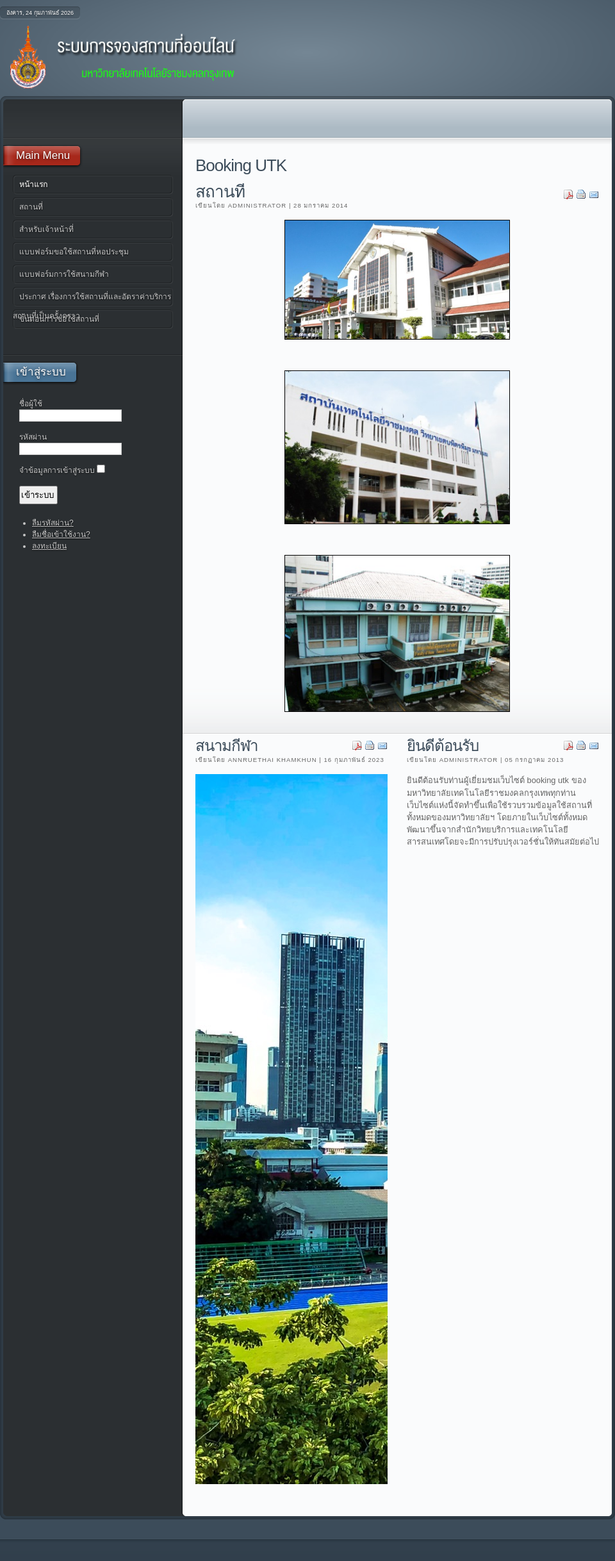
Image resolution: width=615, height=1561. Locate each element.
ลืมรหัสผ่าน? (53, 522)
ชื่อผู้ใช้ (30, 403)
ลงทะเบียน (49, 545)
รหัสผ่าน (33, 437)
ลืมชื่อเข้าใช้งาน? (61, 534)
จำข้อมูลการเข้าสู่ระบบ (57, 470)
